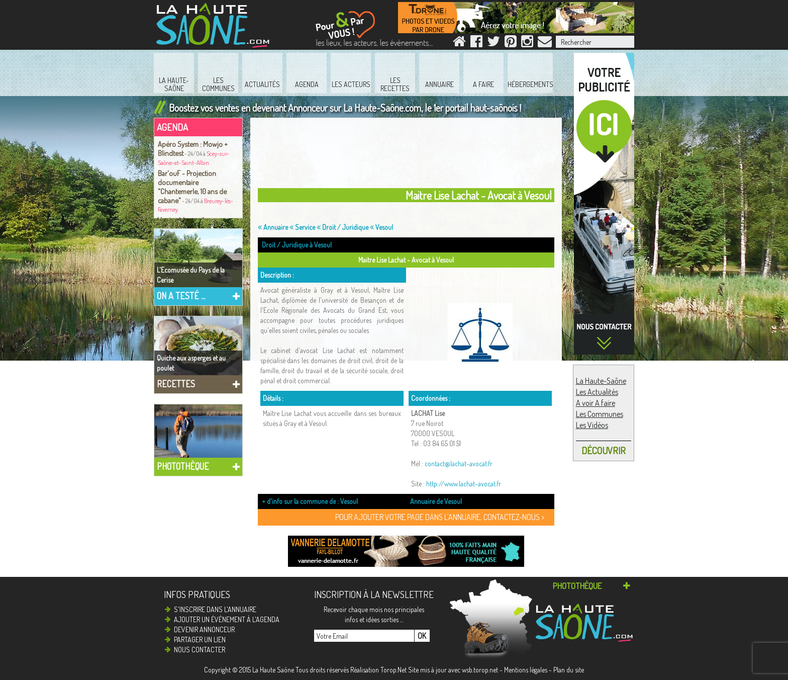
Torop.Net (393, 669)
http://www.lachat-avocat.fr (463, 483)
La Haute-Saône (601, 381)
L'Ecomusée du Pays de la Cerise (191, 275)
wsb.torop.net (480, 669)
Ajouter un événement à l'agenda (226, 619)
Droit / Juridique (342, 227)
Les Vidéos (592, 425)
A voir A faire (595, 403)
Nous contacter (199, 649)
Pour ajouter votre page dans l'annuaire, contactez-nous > (439, 517)
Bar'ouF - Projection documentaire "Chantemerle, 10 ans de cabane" (192, 186)
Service (302, 227)
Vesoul (381, 227)
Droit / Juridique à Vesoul (297, 244)
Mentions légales (525, 669)
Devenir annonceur (204, 629)
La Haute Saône (273, 669)
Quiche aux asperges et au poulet (191, 363)
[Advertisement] (408, 155)
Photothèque (183, 466)
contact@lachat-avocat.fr (458, 463)
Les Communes (599, 414)
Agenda (172, 127)
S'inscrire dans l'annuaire (215, 609)
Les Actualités (597, 392)
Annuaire (273, 227)
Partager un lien (200, 639)
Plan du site (568, 669)
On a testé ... (181, 295)
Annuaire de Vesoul (436, 501)
